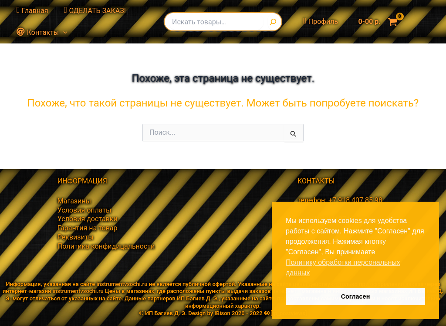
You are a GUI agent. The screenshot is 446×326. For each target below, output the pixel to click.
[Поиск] (274, 21)
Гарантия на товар (87, 228)
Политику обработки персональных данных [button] (343, 267)
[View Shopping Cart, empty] (376, 22)
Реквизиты (75, 237)
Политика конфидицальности (106, 246)
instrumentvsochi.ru (121, 284)
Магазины (74, 201)
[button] (62, 32)
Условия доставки (87, 219)
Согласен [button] (355, 296)
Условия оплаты (84, 210)
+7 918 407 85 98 (355, 200)
